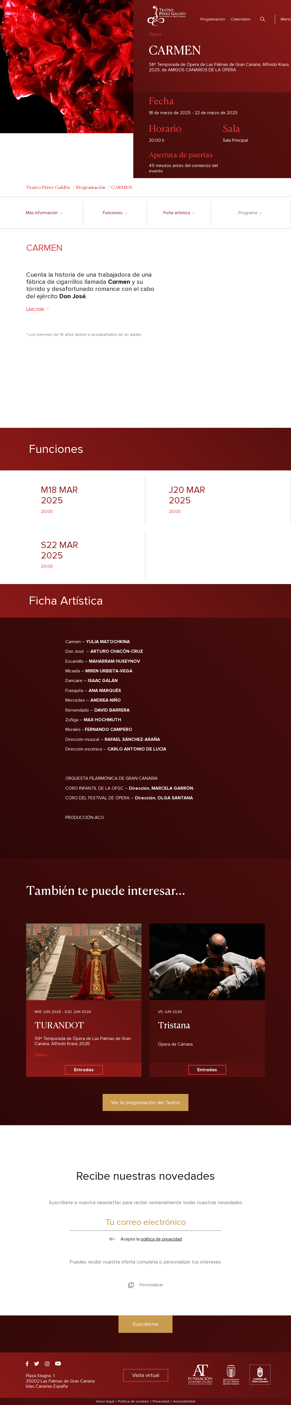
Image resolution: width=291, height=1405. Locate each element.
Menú (286, 19)
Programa (249, 212)
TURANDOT (59, 1024)
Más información (44, 212)
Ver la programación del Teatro (145, 1102)
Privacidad (161, 1401)
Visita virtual (145, 1375)
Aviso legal (105, 1401)
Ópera (41, 1055)
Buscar (262, 19)
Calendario (241, 19)
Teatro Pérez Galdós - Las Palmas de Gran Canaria (167, 16)
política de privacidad (161, 1239)
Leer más (37, 308)
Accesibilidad (184, 1401)
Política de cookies (133, 1401)
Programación (212, 19)
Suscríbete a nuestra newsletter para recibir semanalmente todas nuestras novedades (145, 1202)
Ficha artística (178, 212)
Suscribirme (145, 1324)
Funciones (115, 212)
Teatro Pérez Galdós (48, 187)
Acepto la (145, 1239)
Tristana (174, 1024)
